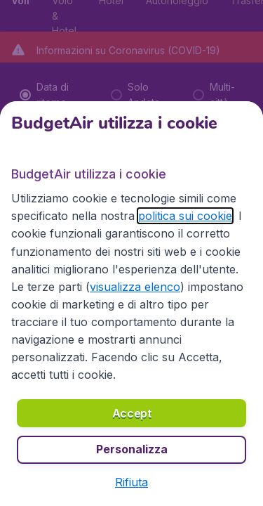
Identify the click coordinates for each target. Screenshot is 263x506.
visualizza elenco (135, 287)
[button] (131, 482)
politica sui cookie (185, 216)
